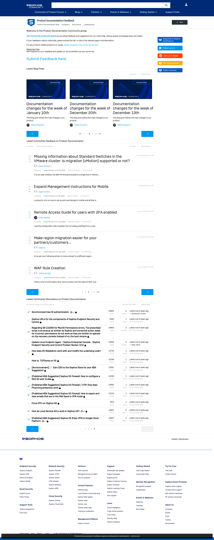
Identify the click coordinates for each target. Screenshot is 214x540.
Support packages (113, 474)
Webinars (139, 502)
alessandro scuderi (139, 314)
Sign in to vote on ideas (29, 156)
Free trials (169, 471)
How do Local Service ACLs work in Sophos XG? (55, 411)
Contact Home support (173, 490)
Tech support (111, 495)
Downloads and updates (116, 471)
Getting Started (147, 12)
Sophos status (112, 492)
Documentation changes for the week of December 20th (90, 108)
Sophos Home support (173, 486)
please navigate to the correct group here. (81, 45)
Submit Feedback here (46, 58)
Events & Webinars (119, 12)
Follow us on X (167, 48)
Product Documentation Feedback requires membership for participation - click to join (107, 536)
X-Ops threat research (115, 511)
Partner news (83, 501)
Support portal (112, 478)
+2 (73, 312)
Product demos (170, 474)
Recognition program (143, 486)
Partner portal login (85, 508)
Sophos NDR (53, 488)
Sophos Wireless (55, 485)
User (186, 4)
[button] (166, 5)
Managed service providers (88, 474)
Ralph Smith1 (44, 192)
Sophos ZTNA (54, 474)
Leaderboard (140, 490)
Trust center (111, 515)
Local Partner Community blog (89, 493)
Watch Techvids (167, 70)
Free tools (23, 513)
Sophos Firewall (54, 471)
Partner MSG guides (85, 497)
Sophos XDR (24, 474)
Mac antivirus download (173, 493)
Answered (28, 312)
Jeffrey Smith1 (45, 273)
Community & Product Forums (49, 12)
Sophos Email (25, 493)
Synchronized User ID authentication (50, 312)
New (181, 22)
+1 (84, 411)
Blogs (77, 12)
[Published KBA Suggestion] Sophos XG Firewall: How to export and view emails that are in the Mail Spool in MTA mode (65, 395)
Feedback (65, 25)
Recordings (140, 509)
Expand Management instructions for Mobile (71, 186)
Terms (33, 533)
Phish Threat (24, 497)
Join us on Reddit (168, 55)
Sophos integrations (27, 509)
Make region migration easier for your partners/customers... (65, 240)
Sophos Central (54, 501)
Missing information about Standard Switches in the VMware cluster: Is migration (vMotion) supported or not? (82, 158)
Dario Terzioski (45, 166)
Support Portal (172, 12)
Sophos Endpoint (26, 471)
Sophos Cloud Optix (56, 504)
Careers (168, 520)
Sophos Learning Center (116, 488)
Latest (139, 311)
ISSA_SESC (136, 345)
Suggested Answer (28, 352)
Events (167, 513)
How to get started (142, 471)
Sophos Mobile (25, 481)
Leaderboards (89, 25)
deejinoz (42, 247)
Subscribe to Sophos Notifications (169, 40)
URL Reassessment (169, 63)
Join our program (84, 478)
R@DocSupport (37, 125)
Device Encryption (26, 478)
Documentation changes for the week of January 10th (46, 108)
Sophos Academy (113, 522)
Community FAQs (142, 474)
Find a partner (83, 471)
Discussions (76, 25)
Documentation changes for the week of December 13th (133, 108)
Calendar (139, 506)
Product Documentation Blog (48, 25)
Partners (95, 12)
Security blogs (112, 518)
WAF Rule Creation (49, 268)
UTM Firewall (53, 481)
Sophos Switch (54, 478)
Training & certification (86, 511)
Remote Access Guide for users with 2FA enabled (75, 212)
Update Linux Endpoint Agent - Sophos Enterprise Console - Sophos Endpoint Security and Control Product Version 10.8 (66, 344)
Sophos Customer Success (117, 481)
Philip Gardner (44, 217)
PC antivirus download (173, 497)
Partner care (82, 504)
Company (168, 509)
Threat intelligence (113, 508)
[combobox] (107, 5)
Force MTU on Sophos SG (44, 403)
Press (167, 516)
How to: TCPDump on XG (44, 360)
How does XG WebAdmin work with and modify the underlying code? (66, 351)
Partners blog (83, 490)
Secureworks (170, 523)
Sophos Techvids (113, 485)
